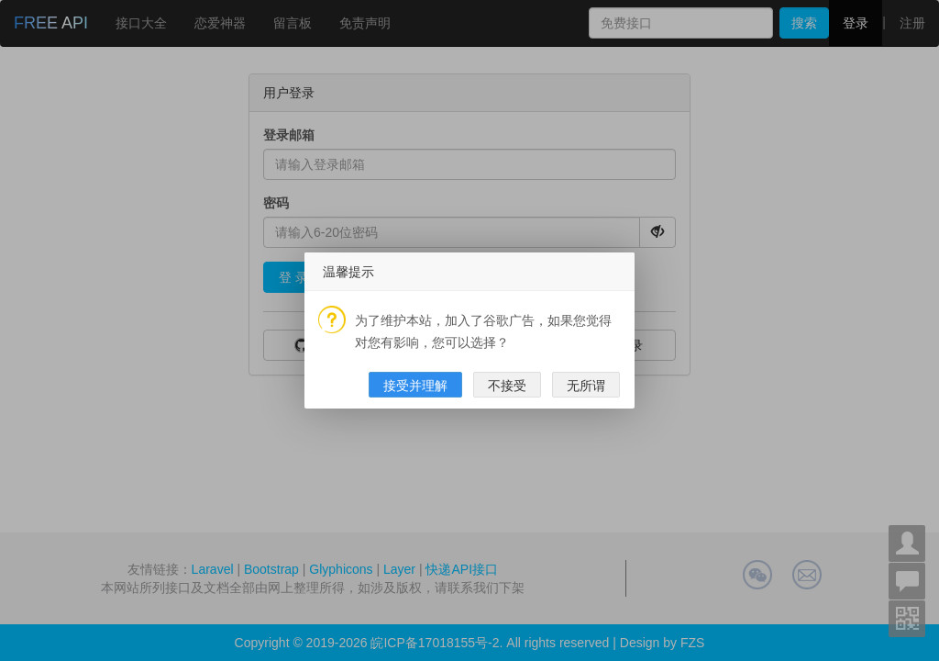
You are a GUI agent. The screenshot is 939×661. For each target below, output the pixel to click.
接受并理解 (415, 385)
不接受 (507, 385)
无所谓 (586, 385)
